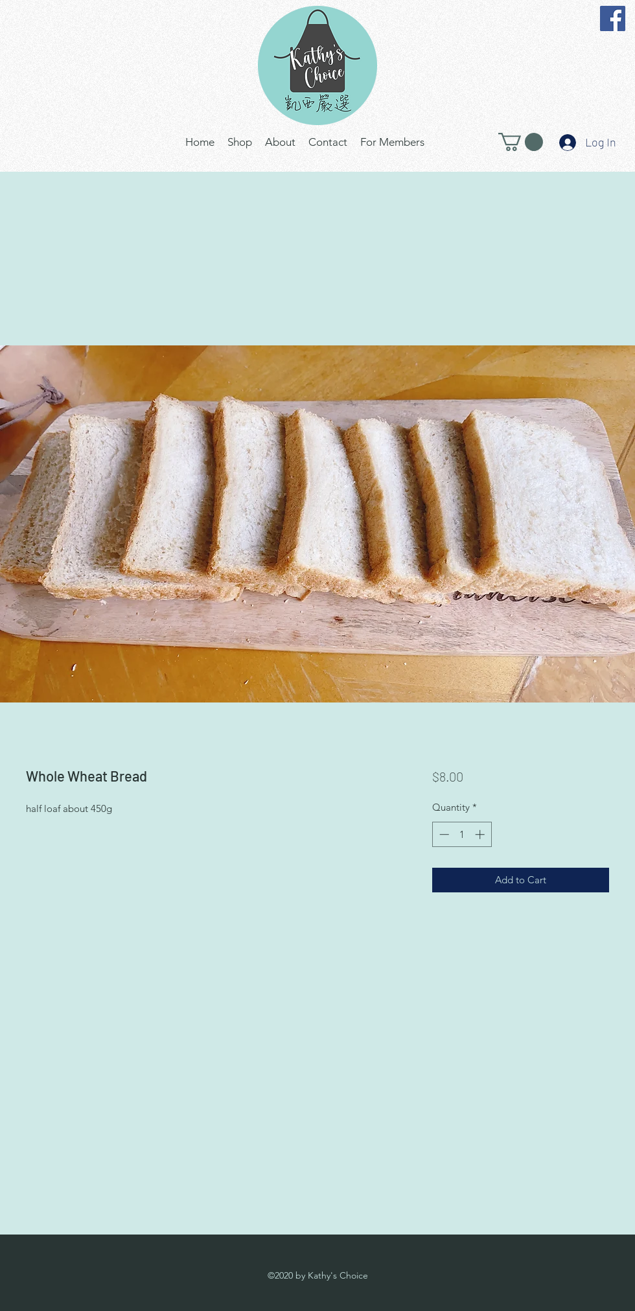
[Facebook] (612, 18)
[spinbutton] (461, 834)
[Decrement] (443, 834)
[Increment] (481, 834)
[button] (520, 142)
